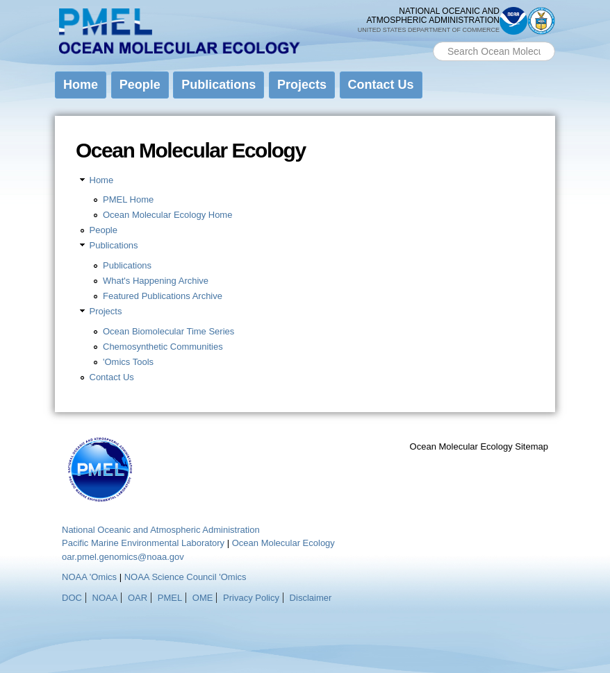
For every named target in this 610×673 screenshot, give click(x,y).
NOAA (105, 598)
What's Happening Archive (155, 280)
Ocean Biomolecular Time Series (168, 331)
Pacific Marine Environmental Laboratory (143, 543)
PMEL (170, 598)
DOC (72, 598)
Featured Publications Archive (162, 296)
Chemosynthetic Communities (163, 346)
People (139, 85)
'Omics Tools (128, 362)
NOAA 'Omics (89, 577)
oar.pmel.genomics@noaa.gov (123, 557)
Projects (302, 85)
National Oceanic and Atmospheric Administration (161, 530)
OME (202, 598)
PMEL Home (128, 199)
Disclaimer (311, 598)
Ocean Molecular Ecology (283, 543)
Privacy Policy (251, 598)
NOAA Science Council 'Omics (185, 577)
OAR (137, 598)
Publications (218, 85)
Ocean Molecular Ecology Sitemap (479, 446)
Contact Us (381, 85)
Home (80, 85)
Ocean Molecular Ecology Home (167, 215)
